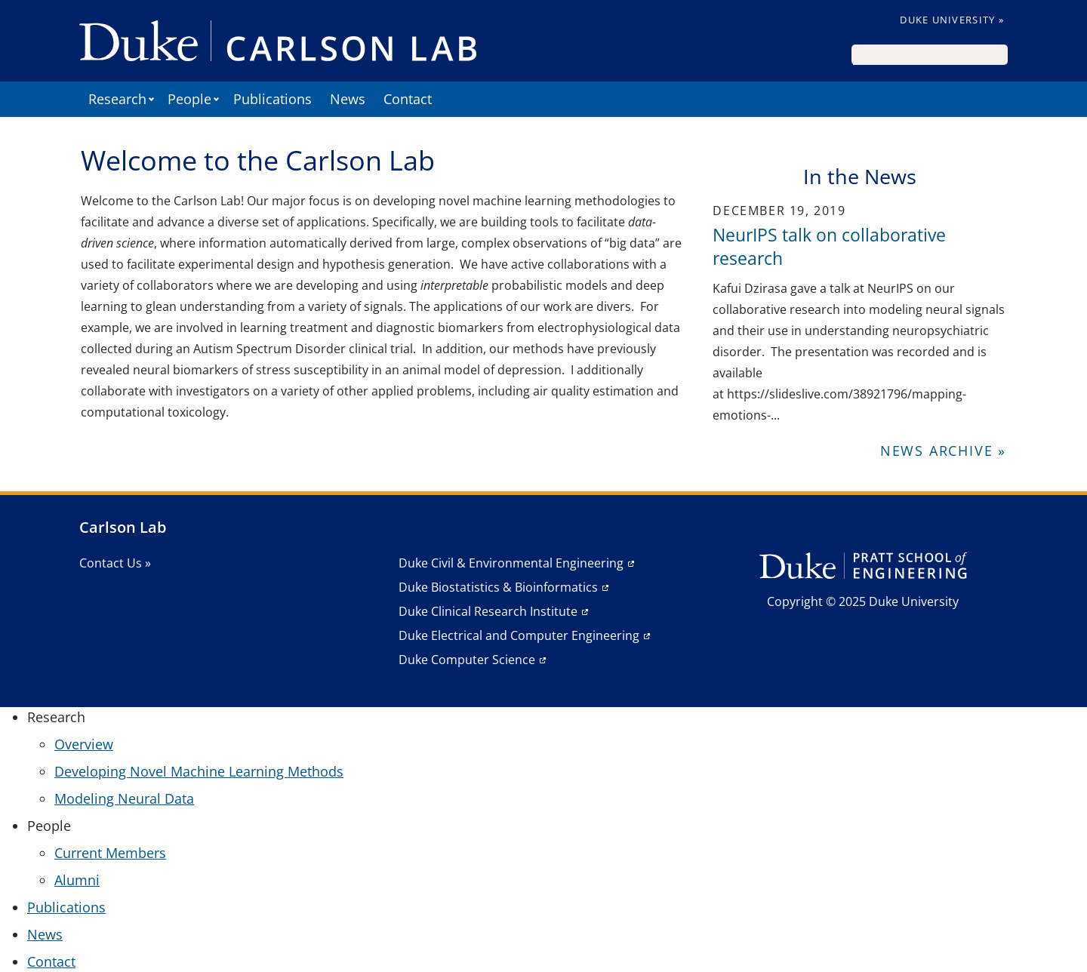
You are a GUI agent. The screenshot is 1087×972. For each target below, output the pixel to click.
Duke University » (952, 19)
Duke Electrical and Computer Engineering (519, 635)
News (347, 99)
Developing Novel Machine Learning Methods (198, 771)
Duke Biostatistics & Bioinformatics (498, 587)
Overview (83, 744)
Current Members (110, 853)
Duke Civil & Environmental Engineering (511, 563)
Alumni (77, 880)
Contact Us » (115, 563)
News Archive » (943, 450)
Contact (407, 99)
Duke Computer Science (467, 659)
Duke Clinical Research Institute (488, 611)
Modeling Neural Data (124, 798)
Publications (272, 99)
